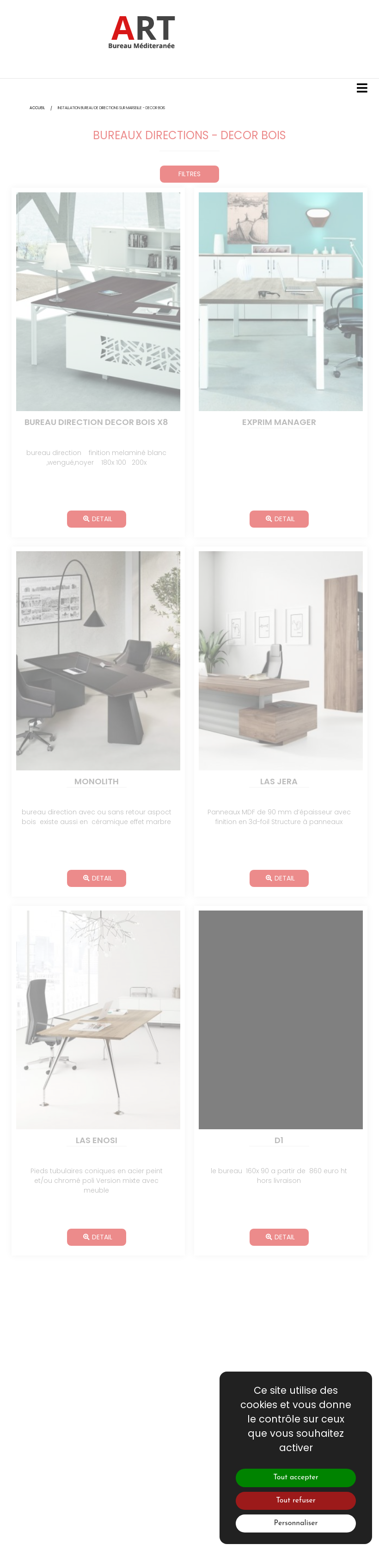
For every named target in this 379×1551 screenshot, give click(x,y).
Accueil (37, 108)
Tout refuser (296, 1500)
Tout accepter (295, 1477)
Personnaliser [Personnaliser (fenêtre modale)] (296, 1523)
